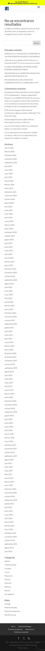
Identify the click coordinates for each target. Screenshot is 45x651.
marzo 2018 (9, 434)
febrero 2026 (9, 152)
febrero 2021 (9, 346)
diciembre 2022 (10, 269)
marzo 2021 (9, 342)
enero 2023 (9, 265)
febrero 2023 (9, 262)
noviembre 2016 (11, 493)
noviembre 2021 (11, 317)
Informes (8, 583)
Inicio (13, 626)
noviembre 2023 (11, 232)
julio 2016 (8, 507)
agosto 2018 (9, 416)
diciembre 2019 (10, 357)
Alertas (7, 561)
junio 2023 (9, 247)
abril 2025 (8, 177)
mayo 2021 (9, 335)
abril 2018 (8, 430)
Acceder (8, 604)
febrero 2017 (9, 482)
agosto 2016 (9, 504)
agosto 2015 (9, 548)
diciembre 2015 (10, 533)
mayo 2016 (9, 515)
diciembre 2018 (10, 401)
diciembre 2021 (10, 313)
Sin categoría (9, 594)
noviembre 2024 (11, 195)
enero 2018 (9, 441)
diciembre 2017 (10, 445)
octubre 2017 (10, 452)
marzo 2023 (9, 258)
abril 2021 (8, 339)
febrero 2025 (9, 185)
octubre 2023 (10, 236)
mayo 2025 (9, 174)
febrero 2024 (9, 225)
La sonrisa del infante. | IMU (15, 126)
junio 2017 (9, 467)
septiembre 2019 (11, 368)
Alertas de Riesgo (24, 626)
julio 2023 (8, 243)
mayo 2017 (9, 471)
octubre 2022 (10, 276)
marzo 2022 (9, 302)
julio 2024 (8, 207)
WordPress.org (10, 615)
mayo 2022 (9, 295)
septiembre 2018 (11, 412)
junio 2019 (9, 379)
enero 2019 (9, 397)
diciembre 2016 (10, 489)
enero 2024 (9, 229)
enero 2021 (9, 350)
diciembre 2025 (10, 155)
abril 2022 (8, 298)
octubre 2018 (10, 408)
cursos (7, 572)
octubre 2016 (10, 496)
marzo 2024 (9, 221)
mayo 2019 (9, 383)
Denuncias (8, 576)
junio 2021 (9, 331)
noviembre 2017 (11, 449)
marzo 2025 (9, 181)
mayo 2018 (9, 427)
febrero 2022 (9, 306)
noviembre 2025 (11, 159)
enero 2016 (9, 529)
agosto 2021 (9, 328)
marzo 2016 (9, 522)
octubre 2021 (10, 320)
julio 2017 (8, 463)
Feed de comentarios (12, 611)
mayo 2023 (9, 251)
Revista (7, 590)
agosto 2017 (9, 460)
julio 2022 (8, 287)
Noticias (8, 587)
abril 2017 (8, 474)
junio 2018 (9, 423)
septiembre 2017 (11, 456)
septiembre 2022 (11, 280)
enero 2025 (9, 188)
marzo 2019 (9, 390)
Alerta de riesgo (10, 116)
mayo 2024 (9, 214)
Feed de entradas (11, 607)
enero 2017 (9, 485)
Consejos (8, 568)
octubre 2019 (10, 364)
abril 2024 (8, 218)
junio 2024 (9, 210)
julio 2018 (8, 419)
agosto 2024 (9, 203)
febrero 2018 (9, 438)
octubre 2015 (10, 540)
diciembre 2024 (10, 192)
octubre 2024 (10, 199)
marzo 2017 (9, 478)
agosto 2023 (9, 240)
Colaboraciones (10, 565)
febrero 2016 (9, 526)
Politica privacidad (21, 632)
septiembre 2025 (11, 162)
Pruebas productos (15, 629)
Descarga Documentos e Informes (17, 122)
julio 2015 (8, 551)
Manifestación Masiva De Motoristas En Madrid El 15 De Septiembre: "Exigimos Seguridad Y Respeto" (22, 95)
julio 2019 (8, 375)
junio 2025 (9, 170)
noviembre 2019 (11, 361)
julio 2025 (8, 166)
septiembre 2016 (11, 500)
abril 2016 (8, 518)
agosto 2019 (9, 372)
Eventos (7, 579)
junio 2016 (9, 511)
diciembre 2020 (10, 353)
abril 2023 (8, 254)
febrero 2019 (9, 394)
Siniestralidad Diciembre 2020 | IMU (18, 120)
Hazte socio (29, 629)
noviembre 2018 (11, 405)
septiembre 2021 (11, 324)
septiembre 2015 (11, 544)
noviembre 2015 (11, 537)
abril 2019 (8, 386)
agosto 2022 (9, 284)
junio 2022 (9, 291)
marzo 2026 (9, 148)
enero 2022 (9, 309)
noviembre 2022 (11, 273)
